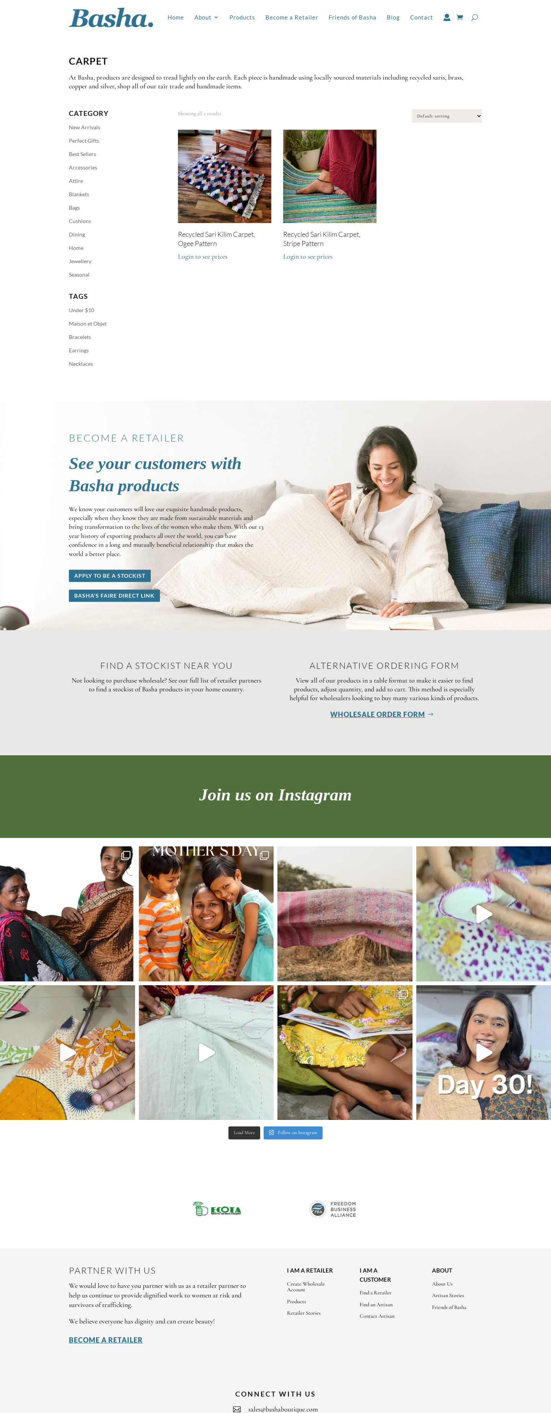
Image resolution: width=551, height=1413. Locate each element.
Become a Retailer (292, 17)
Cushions (80, 221)
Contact (421, 17)
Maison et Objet (88, 323)
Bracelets (80, 337)
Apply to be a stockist (109, 575)
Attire (76, 181)
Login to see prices (202, 256)
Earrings (79, 350)
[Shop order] (447, 116)
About (203, 17)
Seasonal (79, 274)
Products (242, 17)
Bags (74, 207)
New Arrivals (84, 127)
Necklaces (81, 363)
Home (176, 17)
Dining (77, 234)
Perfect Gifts (84, 140)
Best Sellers (82, 154)
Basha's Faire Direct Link (114, 595)
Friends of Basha (353, 17)
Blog (393, 17)
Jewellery (80, 261)
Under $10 (81, 310)
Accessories (83, 167)
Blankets (79, 194)
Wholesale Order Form (377, 714)
